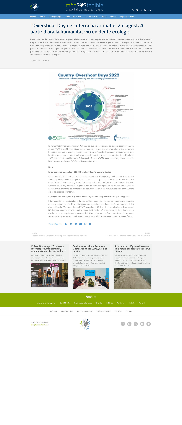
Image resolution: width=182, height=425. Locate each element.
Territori (142, 303)
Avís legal (53, 311)
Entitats (33, 16)
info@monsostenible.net (40, 324)
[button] (66, 224)
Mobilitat (109, 303)
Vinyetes (113, 16)
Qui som (129, 311)
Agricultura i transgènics (46, 303)
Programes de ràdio (128, 16)
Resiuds (131, 303)
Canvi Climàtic (65, 303)
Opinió (67, 16)
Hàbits (104, 16)
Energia (99, 303)
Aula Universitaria (91, 16)
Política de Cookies (103, 311)
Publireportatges (55, 16)
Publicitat (118, 311)
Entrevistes (77, 16)
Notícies (43, 16)
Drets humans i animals (83, 303)
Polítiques (120, 303)
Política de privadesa (84, 311)
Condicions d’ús (67, 311)
